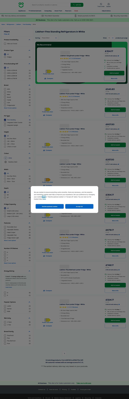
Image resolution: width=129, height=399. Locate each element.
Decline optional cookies (49, 206)
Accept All (79, 206)
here (43, 197)
